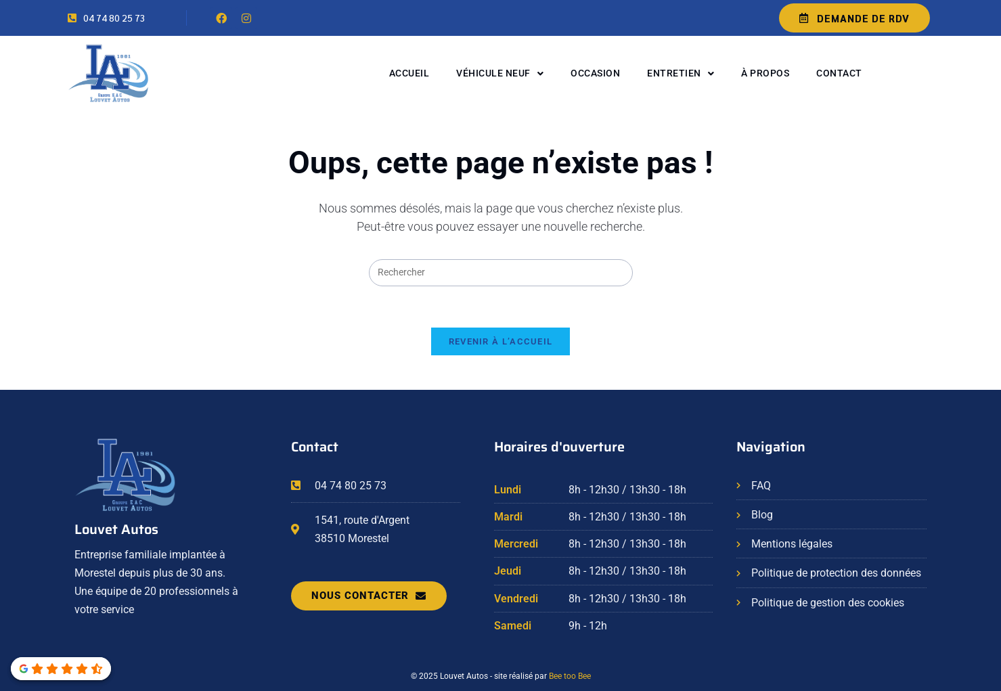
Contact (839, 73)
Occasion (595, 73)
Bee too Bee (570, 676)
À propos (765, 73)
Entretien (680, 73)
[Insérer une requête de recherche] (501, 272)
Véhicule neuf (499, 73)
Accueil (409, 73)
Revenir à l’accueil (501, 341)
